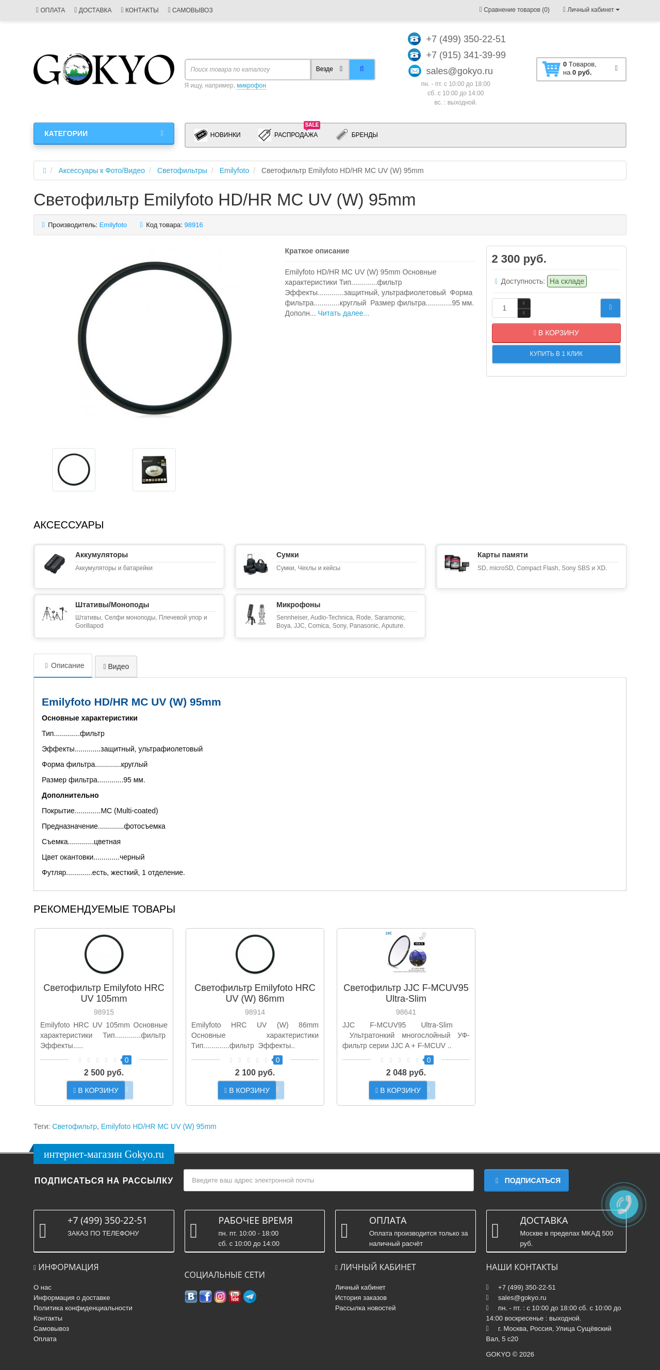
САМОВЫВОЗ (190, 10)
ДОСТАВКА (92, 10)
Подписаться (526, 1180)
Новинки (217, 135)
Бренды (356, 135)
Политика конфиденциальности (83, 1308)
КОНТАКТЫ (139, 10)
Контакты (48, 1318)
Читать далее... (343, 313)
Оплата (45, 1339)
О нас (43, 1287)
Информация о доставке (72, 1298)
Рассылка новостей (365, 1308)
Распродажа (289, 134)
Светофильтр (74, 1126)
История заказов (361, 1298)
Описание (63, 665)
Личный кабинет (360, 1287)
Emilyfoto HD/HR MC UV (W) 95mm (159, 1126)
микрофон (251, 85)
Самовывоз (51, 1328)
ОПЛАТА (50, 10)
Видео (116, 666)
